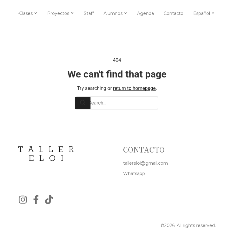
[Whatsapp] (134, 173)
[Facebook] (36, 199)
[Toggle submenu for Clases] (35, 13)
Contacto (173, 13)
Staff (89, 13)
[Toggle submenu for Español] (212, 13)
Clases (26, 13)
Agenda (145, 13)
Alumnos (113, 13)
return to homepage (134, 88)
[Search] (82, 103)
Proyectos (58, 13)
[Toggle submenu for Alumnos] (124, 13)
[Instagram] (22, 199)
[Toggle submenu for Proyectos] (71, 13)
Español (201, 13)
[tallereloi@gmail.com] (145, 163)
